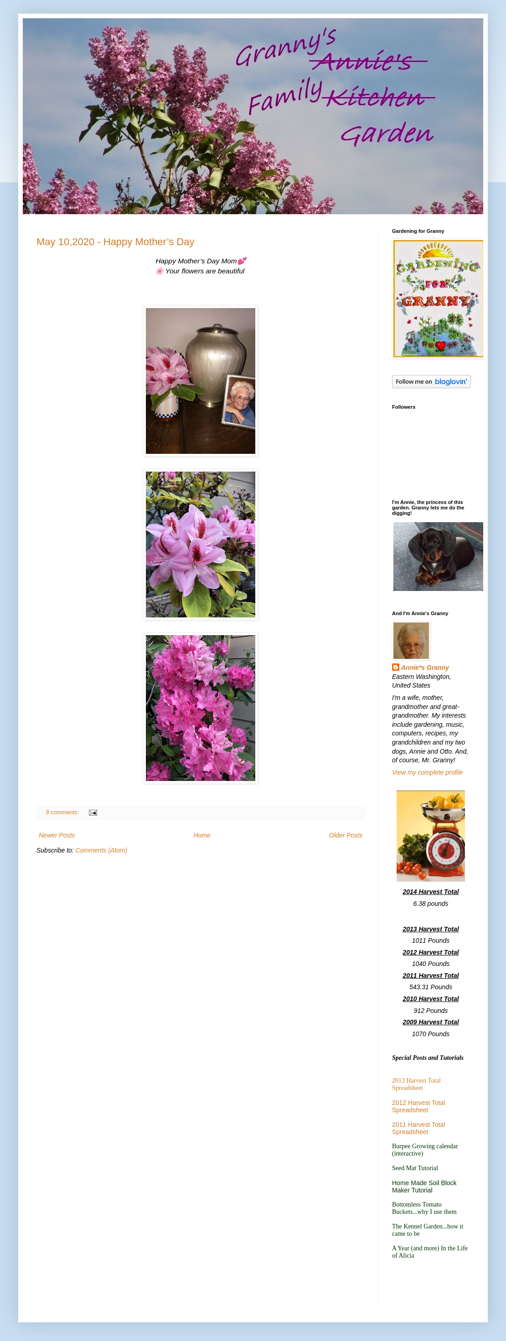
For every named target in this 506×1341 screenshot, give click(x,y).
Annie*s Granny (425, 667)
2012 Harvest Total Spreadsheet (418, 1106)
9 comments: (63, 812)
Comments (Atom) (102, 850)
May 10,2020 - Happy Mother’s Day (115, 241)
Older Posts (345, 835)
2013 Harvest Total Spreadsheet (416, 1084)
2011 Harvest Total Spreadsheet (418, 1128)
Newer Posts (57, 835)
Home (201, 835)
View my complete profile (427, 772)
